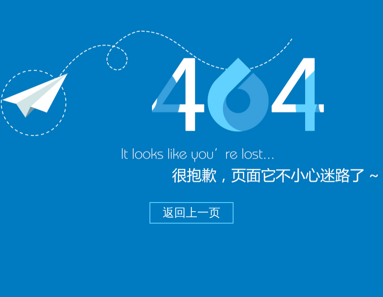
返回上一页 (191, 212)
